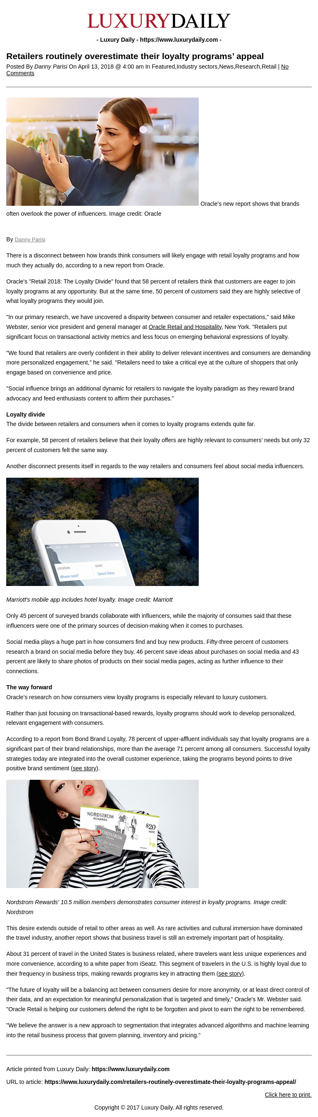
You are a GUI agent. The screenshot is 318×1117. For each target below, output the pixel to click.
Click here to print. (288, 1094)
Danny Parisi (30, 239)
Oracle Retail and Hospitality (185, 327)
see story (84, 768)
